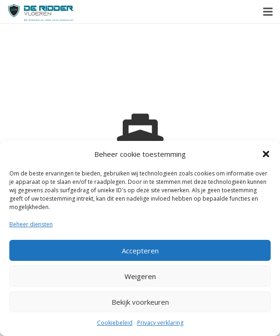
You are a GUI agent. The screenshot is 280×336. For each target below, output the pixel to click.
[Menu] (268, 11)
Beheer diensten (31, 224)
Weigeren (140, 276)
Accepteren (140, 250)
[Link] (40, 11)
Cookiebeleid (115, 323)
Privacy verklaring (160, 323)
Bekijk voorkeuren (140, 302)
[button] (266, 154)
